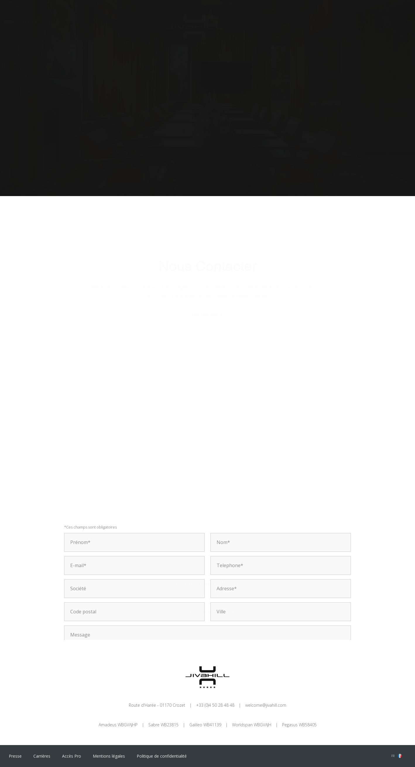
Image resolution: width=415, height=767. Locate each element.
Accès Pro (71, 756)
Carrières (41, 756)
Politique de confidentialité (162, 756)
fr (393, 756)
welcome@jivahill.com (265, 705)
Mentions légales (109, 756)
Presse (15, 756)
